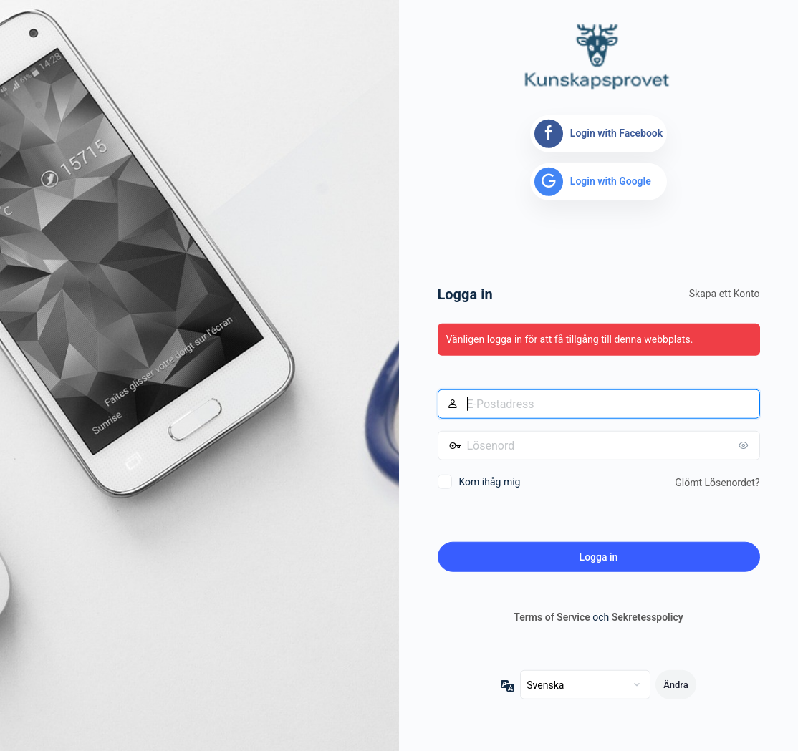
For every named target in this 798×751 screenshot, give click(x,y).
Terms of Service (552, 617)
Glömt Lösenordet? (717, 482)
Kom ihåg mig (490, 482)
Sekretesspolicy (647, 617)
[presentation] (546, 518)
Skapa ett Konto (724, 293)
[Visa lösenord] (745, 445)
